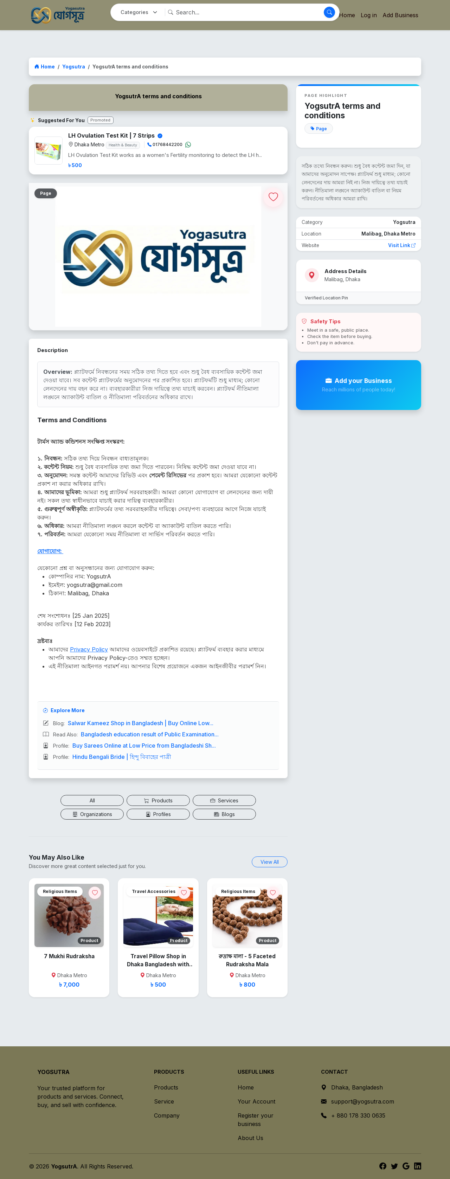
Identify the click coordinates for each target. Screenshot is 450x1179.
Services (224, 800)
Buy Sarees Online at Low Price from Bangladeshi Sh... (144, 745)
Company (167, 1115)
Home (44, 66)
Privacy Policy (89, 649)
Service (164, 1101)
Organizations (92, 814)
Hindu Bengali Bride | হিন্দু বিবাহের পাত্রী (121, 756)
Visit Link (402, 245)
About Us (250, 1137)
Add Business (400, 15)
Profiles (158, 814)
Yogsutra (73, 66)
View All (270, 862)
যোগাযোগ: (50, 551)
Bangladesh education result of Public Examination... (150, 734)
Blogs (224, 814)
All (92, 800)
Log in (369, 15)
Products (158, 800)
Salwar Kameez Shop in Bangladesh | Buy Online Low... (140, 723)
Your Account (256, 1101)
